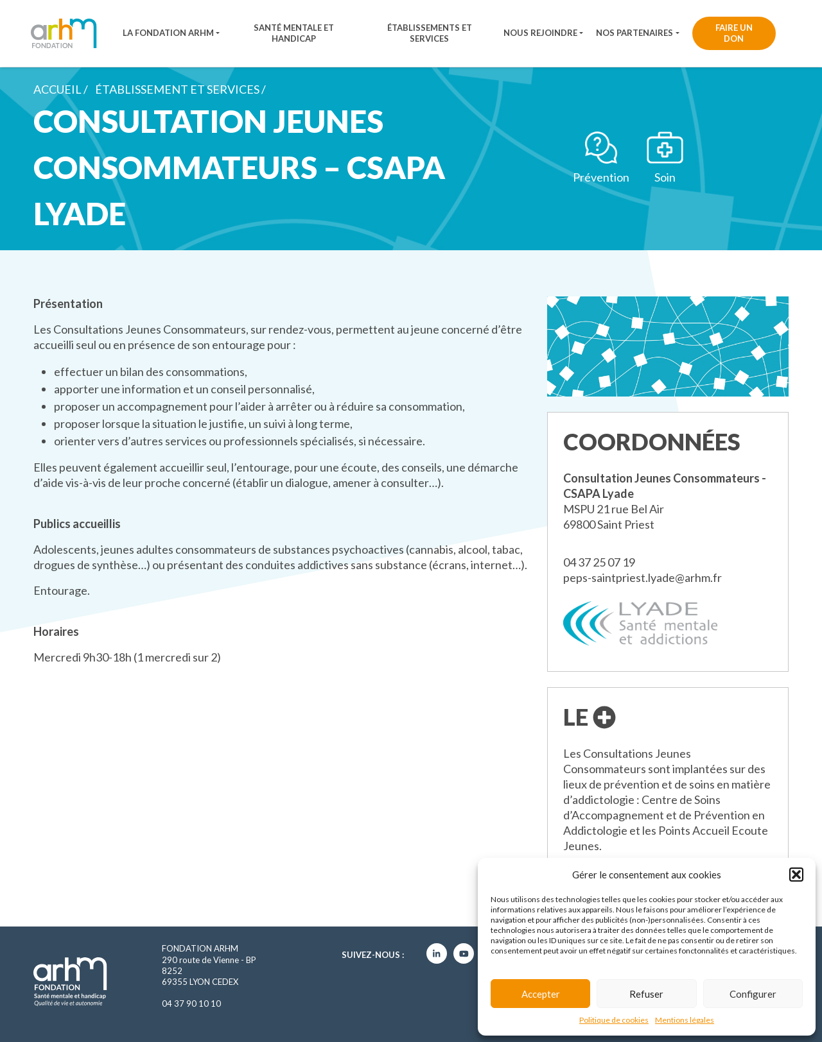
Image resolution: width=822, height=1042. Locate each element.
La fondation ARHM (168, 33)
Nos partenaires (634, 33)
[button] (796, 874)
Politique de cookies (614, 1020)
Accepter (540, 994)
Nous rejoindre (540, 33)
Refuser (646, 994)
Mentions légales (684, 1020)
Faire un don (734, 33)
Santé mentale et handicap (294, 33)
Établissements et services (429, 33)
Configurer (753, 994)
